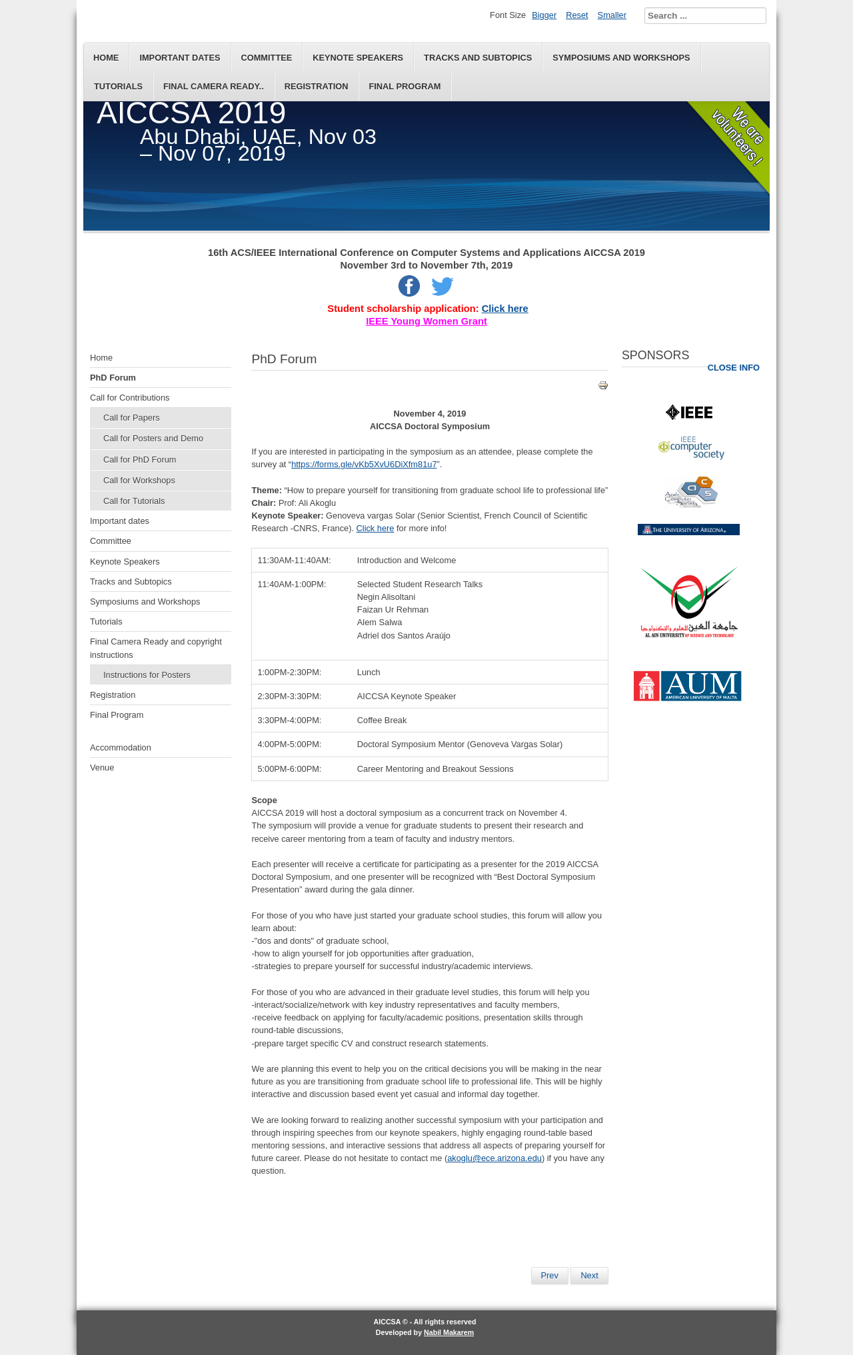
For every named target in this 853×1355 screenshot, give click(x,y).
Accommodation (120, 747)
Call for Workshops (139, 480)
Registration (317, 86)
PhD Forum (113, 378)
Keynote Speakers (358, 58)
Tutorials (118, 86)
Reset (577, 15)
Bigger (544, 15)
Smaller (612, 15)
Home (106, 58)
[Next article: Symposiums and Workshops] (589, 1275)
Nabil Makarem (449, 1332)
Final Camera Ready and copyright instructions (156, 648)
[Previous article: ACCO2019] (549, 1275)
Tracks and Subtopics (478, 58)
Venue (102, 767)
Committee (267, 58)
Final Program (404, 86)
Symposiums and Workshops (621, 58)
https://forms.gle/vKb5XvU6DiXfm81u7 (363, 464)
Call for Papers (131, 418)
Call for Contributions (130, 398)
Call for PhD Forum (140, 460)
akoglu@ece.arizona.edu (494, 1158)
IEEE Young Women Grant (426, 321)
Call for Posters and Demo (153, 438)
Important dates (179, 58)
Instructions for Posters (147, 675)
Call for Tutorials (134, 501)
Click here (505, 308)
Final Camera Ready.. (213, 86)
